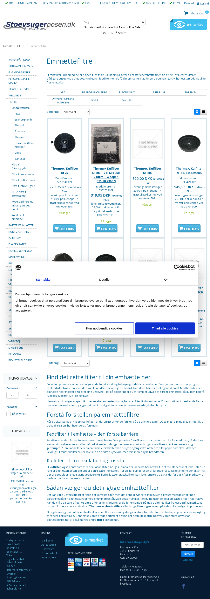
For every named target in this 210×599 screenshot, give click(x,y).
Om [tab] (166, 279)
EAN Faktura (13, 578)
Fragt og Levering (16, 574)
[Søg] (143, 22)
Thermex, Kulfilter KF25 (64, 169)
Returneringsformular (19, 567)
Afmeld (188, 557)
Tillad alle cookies (165, 328)
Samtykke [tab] (43, 279)
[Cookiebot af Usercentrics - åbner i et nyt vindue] (177, 267)
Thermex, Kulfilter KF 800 (147, 169)
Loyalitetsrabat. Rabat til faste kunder (15, 560)
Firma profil (13, 541)
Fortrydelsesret (15, 537)
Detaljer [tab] (105, 279)
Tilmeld (188, 551)
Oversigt (11, 571)
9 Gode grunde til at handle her (16, 584)
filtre (100, 517)
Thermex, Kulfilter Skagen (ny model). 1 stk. (22, 473)
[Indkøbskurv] (196, 13)
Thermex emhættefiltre (105, 503)
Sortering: (53, 112)
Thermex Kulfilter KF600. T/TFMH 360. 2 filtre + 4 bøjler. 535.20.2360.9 (106, 173)
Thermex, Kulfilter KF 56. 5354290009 (189, 169)
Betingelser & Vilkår (14, 550)
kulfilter (55, 464)
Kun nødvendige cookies (104, 328)
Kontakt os (12, 545)
